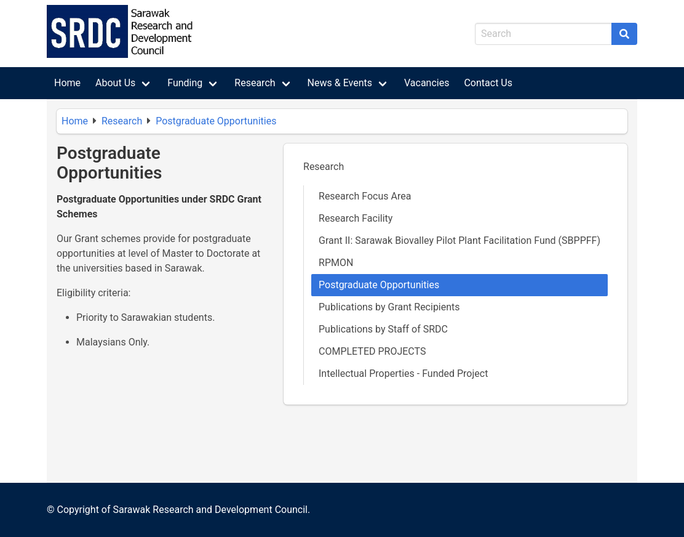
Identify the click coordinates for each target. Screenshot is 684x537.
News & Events (340, 83)
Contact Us (488, 83)
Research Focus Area (365, 196)
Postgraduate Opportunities (216, 121)
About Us (115, 83)
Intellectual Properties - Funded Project (403, 373)
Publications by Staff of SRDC (383, 329)
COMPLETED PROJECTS (372, 351)
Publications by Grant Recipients (389, 307)
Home (67, 83)
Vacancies (426, 83)
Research (254, 83)
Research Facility (355, 218)
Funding (184, 83)
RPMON (336, 262)
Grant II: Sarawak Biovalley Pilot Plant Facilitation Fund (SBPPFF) (459, 240)
